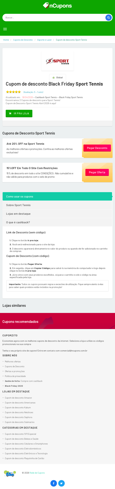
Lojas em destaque (18, 213)
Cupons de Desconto (14, 366)
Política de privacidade (15, 376)
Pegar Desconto (97, 148)
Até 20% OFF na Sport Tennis (25, 143)
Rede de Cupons (37, 472)
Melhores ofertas (13, 361)
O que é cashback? (18, 222)
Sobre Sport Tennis (18, 205)
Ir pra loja (19, 113)
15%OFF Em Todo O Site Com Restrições (32, 168)
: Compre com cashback (23, 381)
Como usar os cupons (19, 196)
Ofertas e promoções (15, 371)
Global (57, 77)
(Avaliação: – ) (33, 92)
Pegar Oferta (97, 172)
